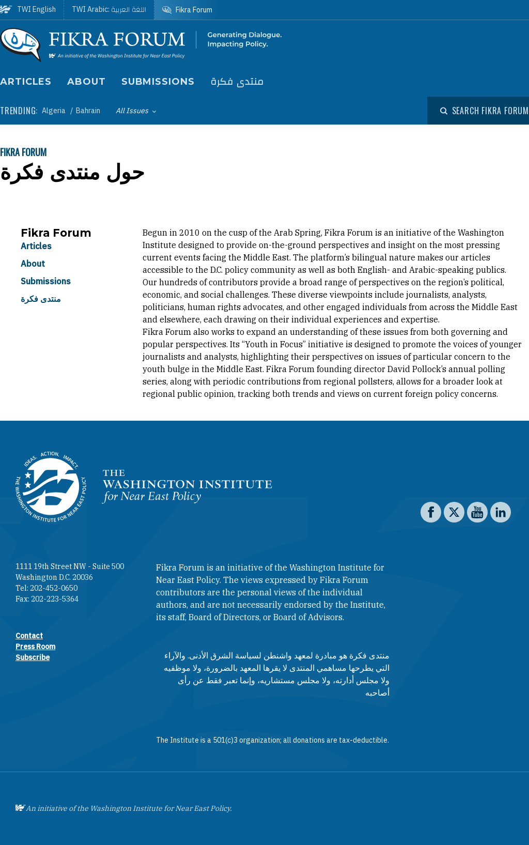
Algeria (54, 110)
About (86, 81)
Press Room (35, 646)
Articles (26, 81)
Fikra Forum (23, 152)
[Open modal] (484, 110)
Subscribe (32, 657)
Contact (29, 635)
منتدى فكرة (237, 81)
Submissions (158, 81)
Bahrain (88, 110)
